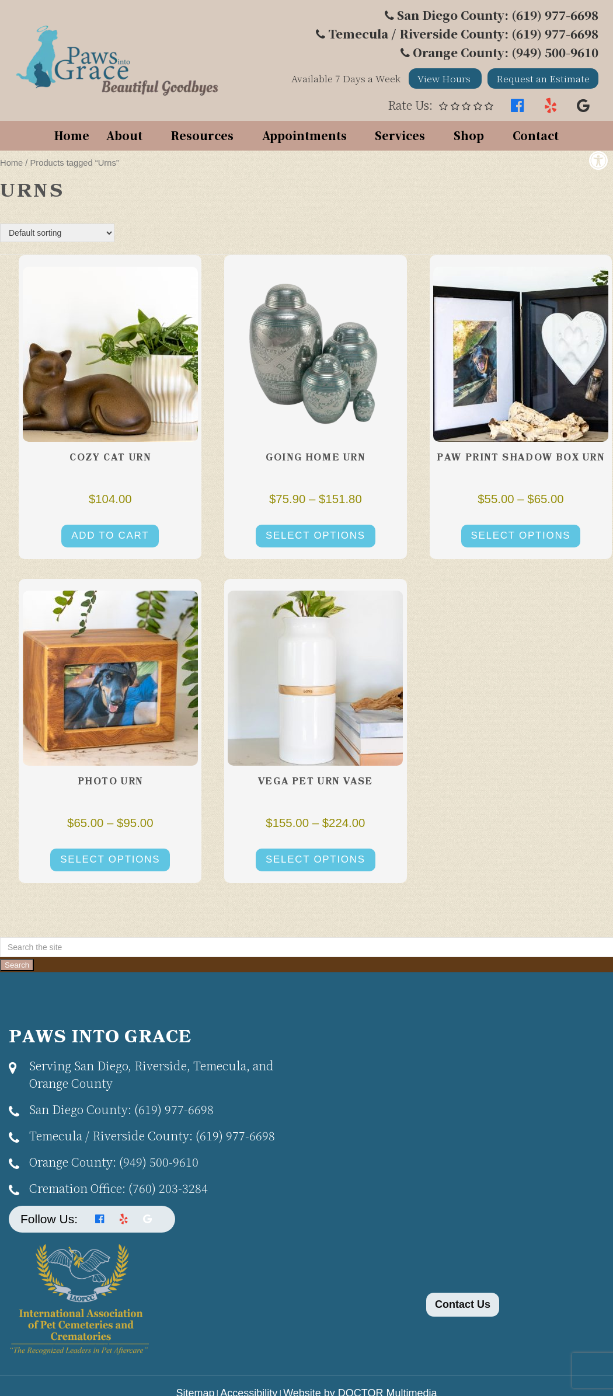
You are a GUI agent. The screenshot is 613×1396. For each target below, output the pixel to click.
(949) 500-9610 (113, 1161)
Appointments (304, 135)
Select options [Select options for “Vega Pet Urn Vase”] (315, 859)
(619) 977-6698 (121, 1109)
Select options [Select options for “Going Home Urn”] (315, 535)
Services (400, 135)
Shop (469, 135)
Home (71, 135)
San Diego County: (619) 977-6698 (497, 14)
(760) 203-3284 (118, 1187)
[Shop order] (57, 233)
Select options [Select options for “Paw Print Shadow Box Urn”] (521, 535)
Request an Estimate (543, 78)
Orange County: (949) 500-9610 (505, 52)
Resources (202, 135)
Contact (536, 135)
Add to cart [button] (110, 535)
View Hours (445, 78)
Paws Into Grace (100, 1037)
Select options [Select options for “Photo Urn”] (110, 859)
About (124, 135)
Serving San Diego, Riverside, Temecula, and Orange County (151, 1074)
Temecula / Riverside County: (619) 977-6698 (463, 33)
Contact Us (462, 1304)
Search (17, 965)
